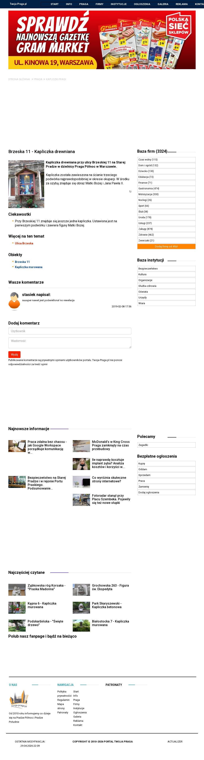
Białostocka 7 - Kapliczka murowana (110, 623)
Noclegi (142, 200)
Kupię (141, 463)
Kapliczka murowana (28, 267)
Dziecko (143, 171)
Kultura (142, 274)
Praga (83, 4)
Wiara (141, 303)
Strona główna (19, 79)
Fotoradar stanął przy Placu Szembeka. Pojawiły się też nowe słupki (111, 499)
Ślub (141, 211)
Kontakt (77, 725)
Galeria (163, 4)
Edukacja (143, 177)
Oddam (142, 469)
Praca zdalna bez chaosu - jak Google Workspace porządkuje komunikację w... (47, 447)
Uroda (142, 217)
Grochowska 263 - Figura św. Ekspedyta (110, 587)
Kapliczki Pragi (56, 79)
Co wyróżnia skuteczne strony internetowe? (109, 479)
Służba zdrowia (147, 286)
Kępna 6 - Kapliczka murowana (42, 605)
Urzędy (142, 297)
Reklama (182, 4)
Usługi (142, 223)
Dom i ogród (145, 165)
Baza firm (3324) (152, 151)
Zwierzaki (144, 240)
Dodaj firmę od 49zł (166, 246)
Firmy (99, 4)
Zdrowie (143, 235)
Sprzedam (144, 475)
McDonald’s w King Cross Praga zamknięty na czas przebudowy (111, 445)
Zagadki (143, 445)
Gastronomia (145, 188)
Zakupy (142, 229)
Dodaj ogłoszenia (148, 492)
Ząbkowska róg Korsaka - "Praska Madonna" (47, 587)
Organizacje (145, 280)
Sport (141, 206)
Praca (141, 481)
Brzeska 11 (22, 262)
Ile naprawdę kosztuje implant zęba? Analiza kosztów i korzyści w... (108, 463)
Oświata (143, 291)
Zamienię (143, 486)
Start (55, 4)
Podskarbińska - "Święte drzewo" (45, 623)
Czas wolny (145, 159)
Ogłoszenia (142, 4)
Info (69, 4)
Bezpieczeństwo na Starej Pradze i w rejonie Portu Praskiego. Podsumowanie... (47, 483)
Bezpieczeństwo (148, 268)
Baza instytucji (150, 260)
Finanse (143, 183)
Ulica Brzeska (24, 243)
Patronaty (62, 712)
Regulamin (63, 700)
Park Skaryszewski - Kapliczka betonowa (107, 605)
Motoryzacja (145, 194)
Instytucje (119, 4)
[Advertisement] (102, 117)
